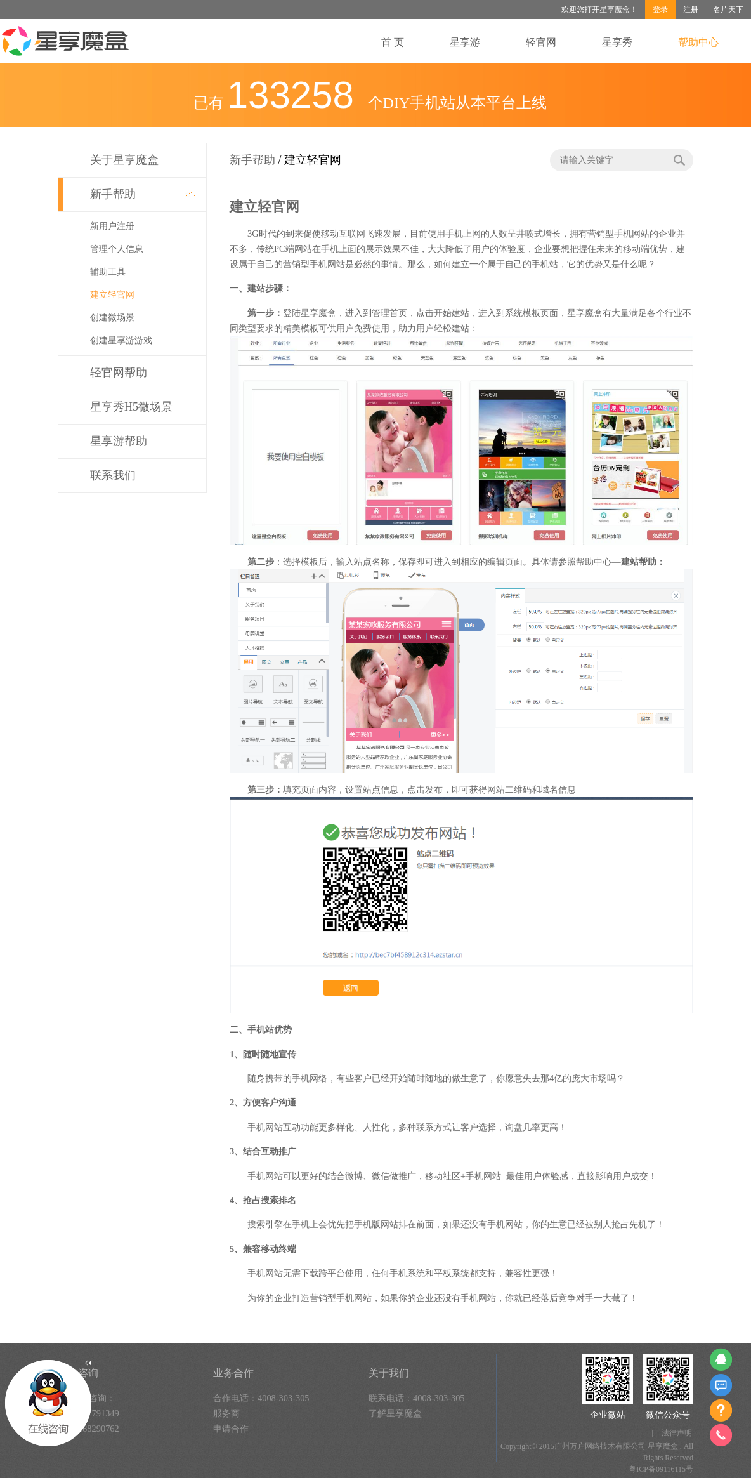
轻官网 (541, 42)
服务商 (226, 1413)
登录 (660, 9)
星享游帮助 (118, 441)
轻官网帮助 (118, 372)
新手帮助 (113, 194)
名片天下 (728, 9)
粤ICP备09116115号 (661, 1469)
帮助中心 (698, 42)
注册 (690, 9)
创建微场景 (112, 317)
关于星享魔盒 (124, 160)
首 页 (392, 42)
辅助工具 (108, 272)
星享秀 (617, 42)
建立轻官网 (112, 295)
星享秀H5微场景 (131, 406)
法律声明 (677, 1433)
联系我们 (113, 475)
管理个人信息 (116, 249)
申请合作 (231, 1428)
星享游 (465, 42)
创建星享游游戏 (121, 340)
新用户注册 (112, 226)
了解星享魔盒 (395, 1413)
